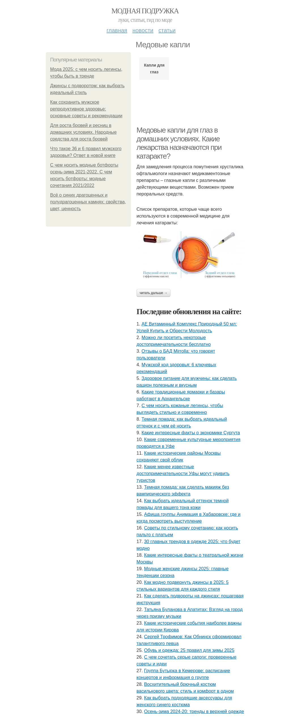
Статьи (166, 30)
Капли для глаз (154, 68)
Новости (142, 30)
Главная (116, 30)
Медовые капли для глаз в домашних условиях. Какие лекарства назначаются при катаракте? (179, 143)
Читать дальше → (153, 293)
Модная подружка (144, 11)
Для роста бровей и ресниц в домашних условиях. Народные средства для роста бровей (83, 132)
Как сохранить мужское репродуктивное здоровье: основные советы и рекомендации (86, 109)
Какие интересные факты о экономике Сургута (191, 432)
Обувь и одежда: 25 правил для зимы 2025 (189, 650)
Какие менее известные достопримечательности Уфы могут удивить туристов (183, 473)
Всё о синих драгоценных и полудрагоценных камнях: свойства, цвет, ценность (88, 202)
